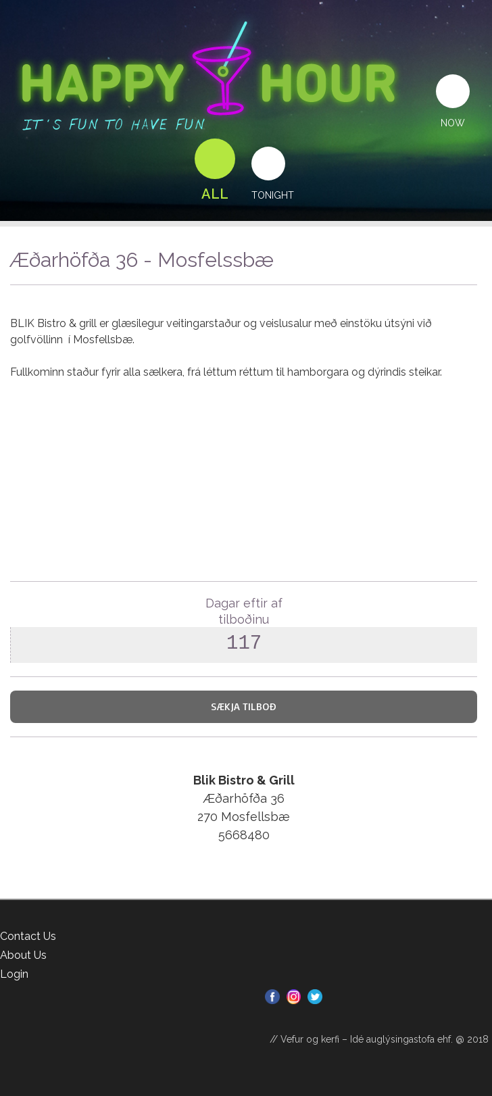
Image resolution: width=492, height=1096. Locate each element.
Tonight (272, 195)
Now (453, 123)
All (214, 194)
